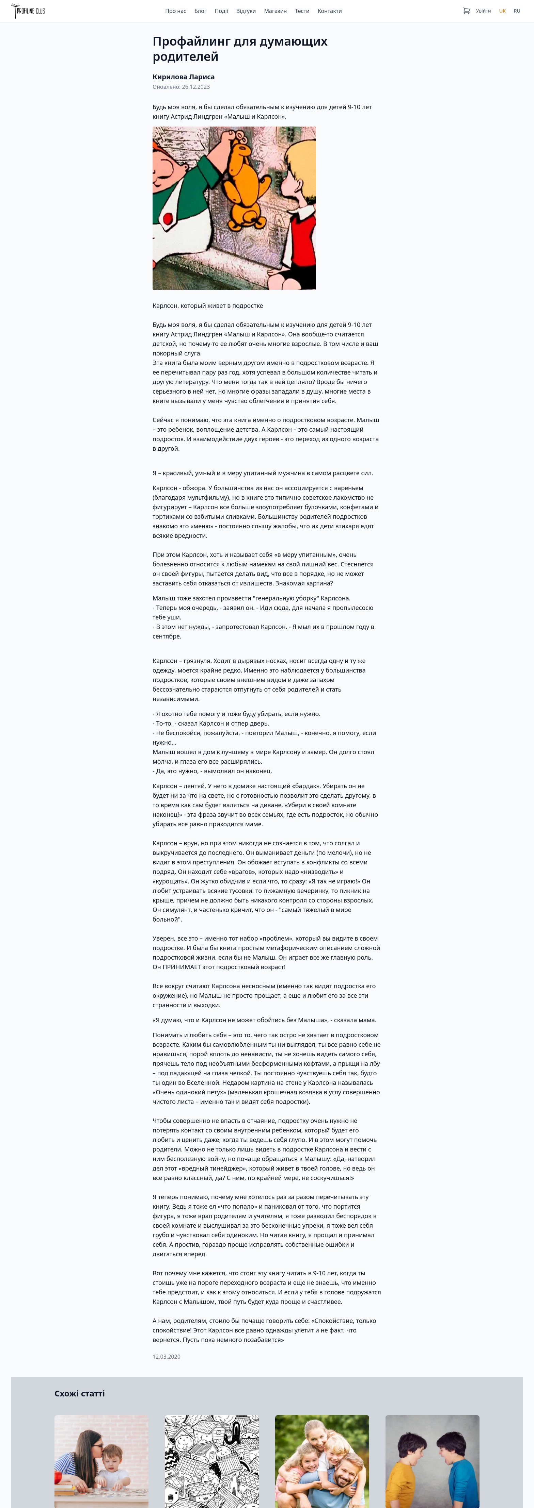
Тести (302, 11)
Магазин (275, 11)
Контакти (330, 11)
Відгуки (246, 11)
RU (517, 10)
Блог (200, 11)
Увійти (483, 10)
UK (502, 10)
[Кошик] (466, 11)
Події (221, 11)
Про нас (175, 11)
